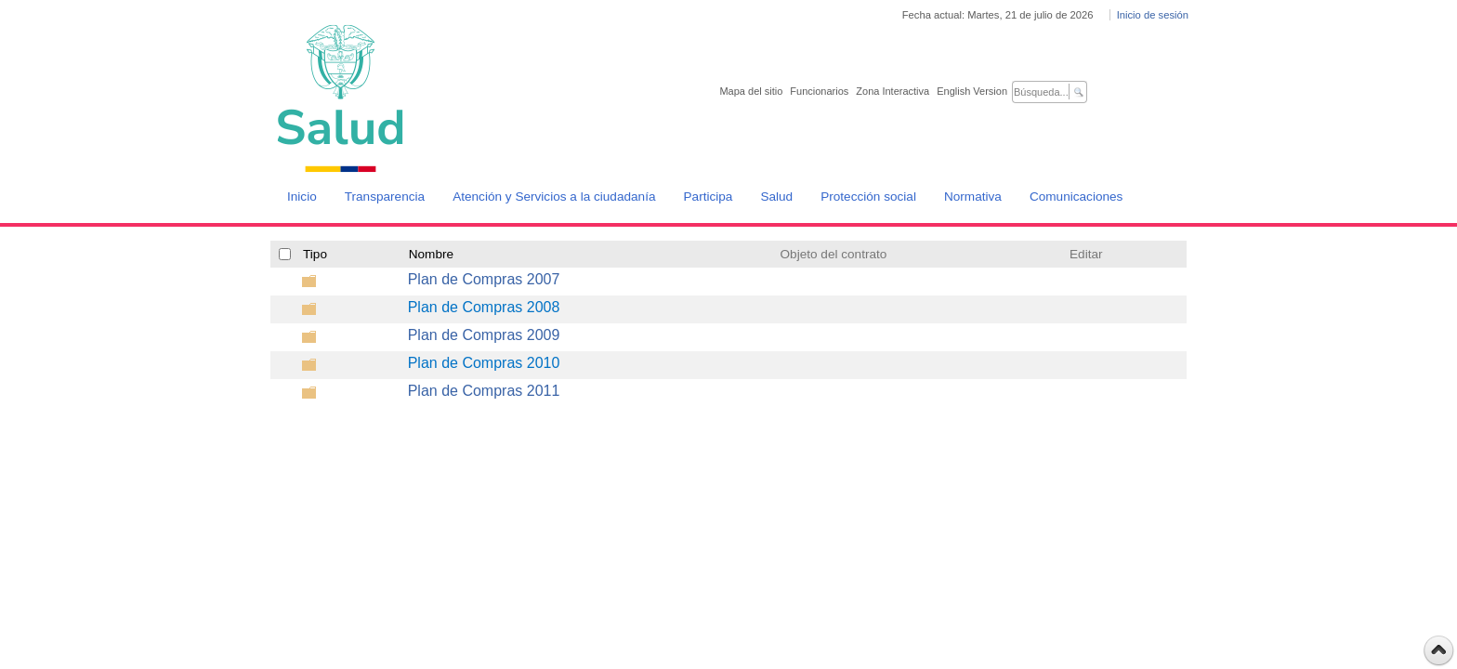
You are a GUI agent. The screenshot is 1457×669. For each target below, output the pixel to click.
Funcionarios (819, 91)
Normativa (973, 196)
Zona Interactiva (892, 91)
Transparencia (385, 196)
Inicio (302, 196)
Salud (776, 196)
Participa (708, 196)
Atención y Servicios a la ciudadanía (554, 196)
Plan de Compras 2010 (484, 363)
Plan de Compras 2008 (484, 307)
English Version (972, 91)
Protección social (868, 196)
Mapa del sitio (750, 91)
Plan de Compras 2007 (484, 279)
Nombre (431, 254)
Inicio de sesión (1152, 14)
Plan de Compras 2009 (484, 335)
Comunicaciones (1076, 196)
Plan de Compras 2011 (484, 391)
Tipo (315, 254)
